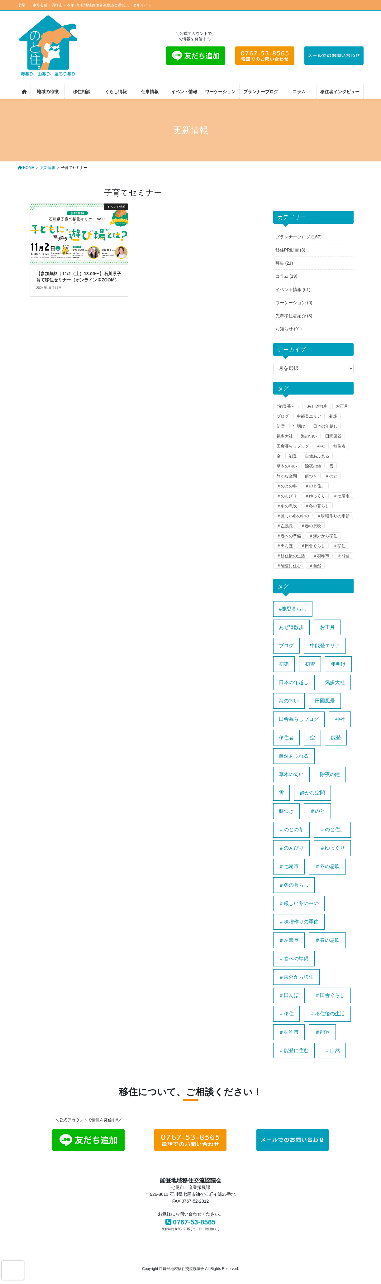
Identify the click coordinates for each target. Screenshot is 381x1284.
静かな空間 (287, 476)
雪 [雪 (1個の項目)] (281, 792)
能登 (293, 456)
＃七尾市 (341, 496)
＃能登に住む (289, 565)
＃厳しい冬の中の (293, 516)
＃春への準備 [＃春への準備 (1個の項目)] (294, 958)
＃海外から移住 (323, 536)
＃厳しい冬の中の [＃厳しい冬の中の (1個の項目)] (299, 903)
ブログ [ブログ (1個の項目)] (286, 645)
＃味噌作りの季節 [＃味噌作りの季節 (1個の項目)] (299, 921)
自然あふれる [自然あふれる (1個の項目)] (294, 756)
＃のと (331, 476)
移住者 (339, 446)
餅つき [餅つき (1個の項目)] (286, 811)
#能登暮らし (288, 406)
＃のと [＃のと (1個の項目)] (317, 811)
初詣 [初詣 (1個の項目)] (284, 664)
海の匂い (309, 436)
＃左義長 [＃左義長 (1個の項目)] (289, 940)
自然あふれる (317, 456)
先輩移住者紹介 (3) (293, 315)
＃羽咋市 (321, 555)
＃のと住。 (315, 486)
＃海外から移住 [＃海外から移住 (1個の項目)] (296, 977)
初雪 (281, 426)
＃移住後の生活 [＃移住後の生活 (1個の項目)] (327, 1013)
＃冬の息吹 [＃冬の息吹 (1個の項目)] (327, 866)
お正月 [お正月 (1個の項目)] (327, 627)
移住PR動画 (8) (290, 249)
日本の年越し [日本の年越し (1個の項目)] (294, 682)
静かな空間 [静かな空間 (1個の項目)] (312, 792)
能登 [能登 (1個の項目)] (336, 737)
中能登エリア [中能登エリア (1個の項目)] (325, 645)
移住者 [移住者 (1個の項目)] (286, 737)
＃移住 (339, 546)
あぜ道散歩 (317, 406)
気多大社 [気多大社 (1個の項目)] (335, 682)
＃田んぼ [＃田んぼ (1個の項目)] (289, 995)
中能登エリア (309, 416)
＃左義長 (285, 526)
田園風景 (333, 436)
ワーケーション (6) (293, 302)
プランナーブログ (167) (298, 236)
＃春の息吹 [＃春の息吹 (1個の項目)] (327, 940)
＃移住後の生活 (291, 555)
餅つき (311, 476)
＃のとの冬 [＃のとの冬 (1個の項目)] (291, 829)
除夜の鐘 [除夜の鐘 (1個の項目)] (330, 774)
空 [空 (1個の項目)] (312, 737)
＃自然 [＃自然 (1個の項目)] (332, 1050)
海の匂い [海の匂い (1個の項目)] (289, 700)
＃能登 (343, 555)
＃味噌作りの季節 (333, 516)
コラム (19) (286, 276)
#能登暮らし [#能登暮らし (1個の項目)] (293, 608)
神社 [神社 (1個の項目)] (340, 719)
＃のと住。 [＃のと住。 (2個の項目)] (332, 829)
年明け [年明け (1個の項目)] (338, 664)
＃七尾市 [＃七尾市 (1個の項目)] (289, 866)
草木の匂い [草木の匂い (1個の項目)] (291, 774)
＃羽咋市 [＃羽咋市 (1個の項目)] (289, 1032)
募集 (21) (284, 263)
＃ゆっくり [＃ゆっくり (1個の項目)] (332, 847)
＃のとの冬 (287, 486)
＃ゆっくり (315, 496)
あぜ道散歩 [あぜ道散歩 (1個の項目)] (291, 627)
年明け (299, 426)
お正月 (342, 406)
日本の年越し (325, 426)
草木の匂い (287, 466)
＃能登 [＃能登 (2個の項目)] (322, 1032)
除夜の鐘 (313, 466)
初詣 (333, 416)
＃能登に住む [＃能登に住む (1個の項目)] (294, 1050)
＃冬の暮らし (317, 506)
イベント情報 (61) (293, 289)
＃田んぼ (285, 546)
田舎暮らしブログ (293, 446)
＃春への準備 (289, 536)
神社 (321, 446)
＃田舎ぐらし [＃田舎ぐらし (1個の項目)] (330, 995)
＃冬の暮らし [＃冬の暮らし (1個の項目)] (294, 885)
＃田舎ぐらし (313, 546)
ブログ (283, 416)
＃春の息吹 (311, 526)
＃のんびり (287, 496)
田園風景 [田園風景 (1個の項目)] (325, 700)
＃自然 (315, 565)
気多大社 (285, 436)
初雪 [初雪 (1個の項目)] (310, 664)
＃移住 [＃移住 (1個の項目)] (286, 1013)
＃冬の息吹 (287, 506)
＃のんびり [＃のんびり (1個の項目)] (291, 847)
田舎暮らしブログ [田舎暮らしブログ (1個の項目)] (299, 719)
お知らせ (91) (288, 328)
